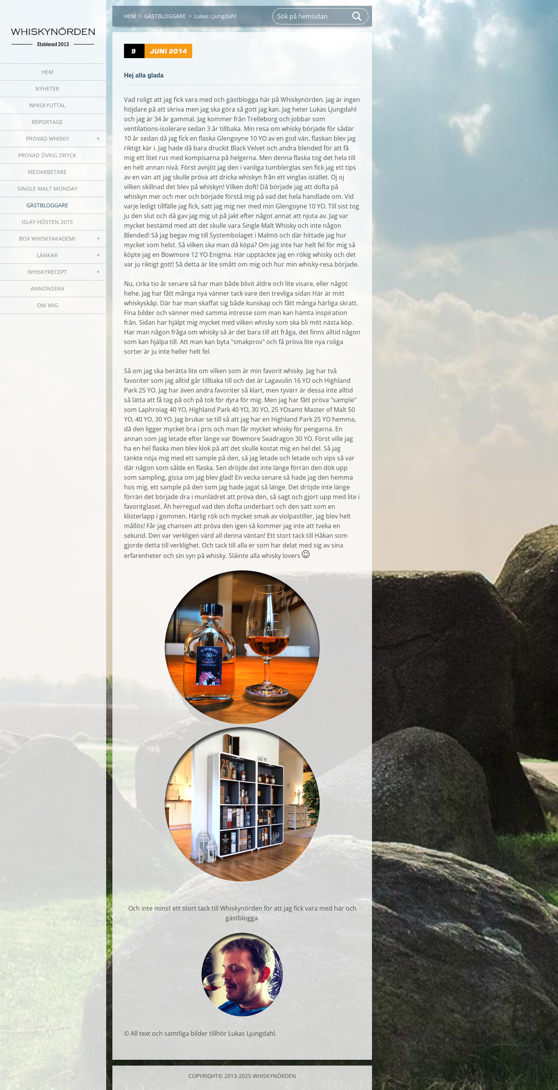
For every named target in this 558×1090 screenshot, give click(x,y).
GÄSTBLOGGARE (47, 205)
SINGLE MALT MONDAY (47, 188)
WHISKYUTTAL (47, 105)
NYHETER (47, 88)
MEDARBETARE (47, 172)
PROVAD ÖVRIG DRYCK (47, 155)
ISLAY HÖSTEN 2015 (47, 222)
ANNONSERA (47, 288)
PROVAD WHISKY (47, 138)
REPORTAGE (47, 122)
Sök (357, 16)
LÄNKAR (47, 255)
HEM (47, 72)
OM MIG (47, 305)
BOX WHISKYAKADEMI (47, 238)
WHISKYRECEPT (47, 272)
